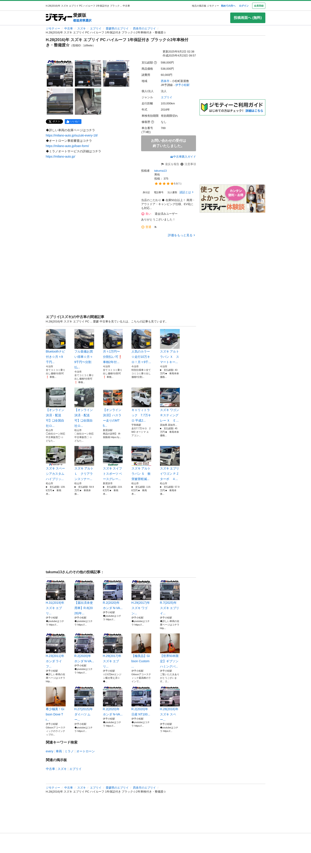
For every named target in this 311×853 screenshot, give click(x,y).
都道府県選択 (82, 20)
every (49, 751)
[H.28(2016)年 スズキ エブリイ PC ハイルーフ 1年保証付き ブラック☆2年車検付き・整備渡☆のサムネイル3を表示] (116, 73)
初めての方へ (228, 5)
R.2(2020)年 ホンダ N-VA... (113, 595)
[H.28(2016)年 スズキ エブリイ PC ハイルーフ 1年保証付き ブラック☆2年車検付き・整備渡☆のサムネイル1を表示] (60, 73)
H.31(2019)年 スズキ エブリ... (56, 597)
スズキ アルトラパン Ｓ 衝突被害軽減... (141, 463)
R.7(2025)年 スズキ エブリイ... (170, 597)
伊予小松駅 (182, 85)
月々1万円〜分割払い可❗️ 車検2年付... (113, 346)
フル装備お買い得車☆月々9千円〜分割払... (84, 349)
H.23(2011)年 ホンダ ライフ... (56, 650)
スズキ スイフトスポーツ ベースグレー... (113, 463)
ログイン (244, 5)
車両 (59, 751)
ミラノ (69, 751)
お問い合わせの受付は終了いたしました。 (168, 143)
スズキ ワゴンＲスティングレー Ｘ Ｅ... (170, 404)
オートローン (85, 751)
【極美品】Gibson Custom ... (141, 650)
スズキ (81, 28)
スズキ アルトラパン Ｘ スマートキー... (170, 346)
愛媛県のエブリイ (117, 28)
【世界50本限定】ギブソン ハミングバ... (170, 650)
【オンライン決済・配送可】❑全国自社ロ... (56, 407)
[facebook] (73, 121)
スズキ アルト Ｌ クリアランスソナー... (84, 463)
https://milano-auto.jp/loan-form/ (67, 146)
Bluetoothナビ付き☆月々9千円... (56, 346)
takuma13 (160, 170)
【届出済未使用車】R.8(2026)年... (84, 597)
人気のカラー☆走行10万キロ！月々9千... (141, 346)
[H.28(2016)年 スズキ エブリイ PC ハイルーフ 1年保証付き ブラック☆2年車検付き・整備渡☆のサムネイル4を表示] (60, 101)
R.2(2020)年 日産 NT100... (141, 701)
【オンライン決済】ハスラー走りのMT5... (113, 407)
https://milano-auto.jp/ (60, 156)
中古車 (68, 28)
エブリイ (95, 28)
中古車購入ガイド (183, 156)
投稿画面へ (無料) (248, 18)
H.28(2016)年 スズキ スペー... (170, 704)
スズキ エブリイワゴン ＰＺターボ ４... (170, 463)
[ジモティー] (59, 18)
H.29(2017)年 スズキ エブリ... (113, 650)
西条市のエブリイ (144, 28)
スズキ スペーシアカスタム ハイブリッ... (56, 463)
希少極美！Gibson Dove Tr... (56, 704)
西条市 (165, 81)
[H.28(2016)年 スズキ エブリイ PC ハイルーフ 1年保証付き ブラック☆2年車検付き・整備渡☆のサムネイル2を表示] (88, 73)
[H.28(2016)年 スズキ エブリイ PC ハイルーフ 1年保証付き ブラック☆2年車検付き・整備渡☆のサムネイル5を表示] (88, 101)
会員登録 (259, 5)
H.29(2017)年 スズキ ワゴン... (141, 597)
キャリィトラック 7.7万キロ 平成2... (141, 404)
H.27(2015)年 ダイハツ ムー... (84, 704)
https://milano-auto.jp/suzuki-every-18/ (72, 135)
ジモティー (53, 28)
